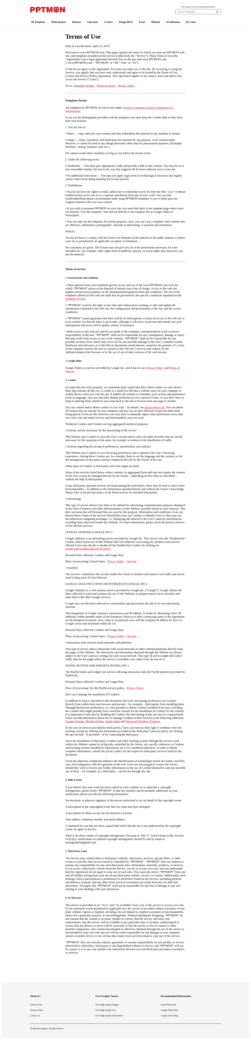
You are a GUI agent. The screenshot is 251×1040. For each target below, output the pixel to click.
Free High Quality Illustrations (109, 1015)
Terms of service (106, 85)
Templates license (83, 85)
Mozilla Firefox (95, 721)
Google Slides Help (169, 1010)
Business (76, 22)
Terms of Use (36, 1004)
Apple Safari (112, 721)
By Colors (191, 22)
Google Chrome (74, 721)
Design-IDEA (126, 22)
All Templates (38, 22)
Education (92, 22)
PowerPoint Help (168, 1004)
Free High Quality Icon (106, 1010)
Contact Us (35, 1015)
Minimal (155, 22)
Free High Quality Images (107, 1004)
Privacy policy (126, 85)
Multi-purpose (58, 22)
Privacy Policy (36, 1010)
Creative (108, 22)
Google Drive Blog (169, 1015)
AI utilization (173, 22)
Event (142, 22)
